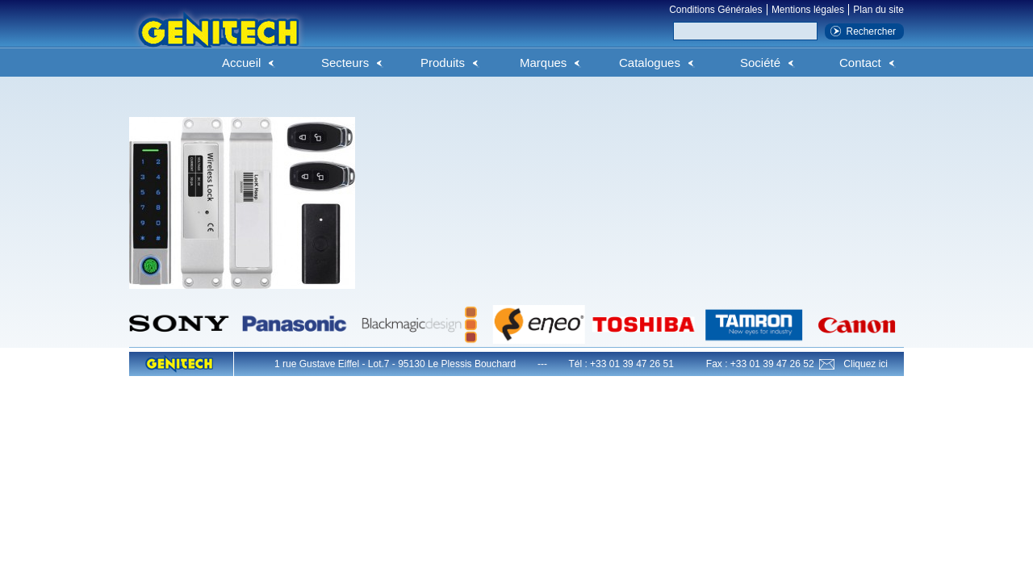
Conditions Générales (715, 9)
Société (760, 62)
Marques (543, 62)
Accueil (241, 62)
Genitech (218, 39)
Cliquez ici (865, 364)
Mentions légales (808, 9)
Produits (442, 62)
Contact (860, 62)
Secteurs (345, 62)
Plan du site (878, 9)
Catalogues (649, 62)
